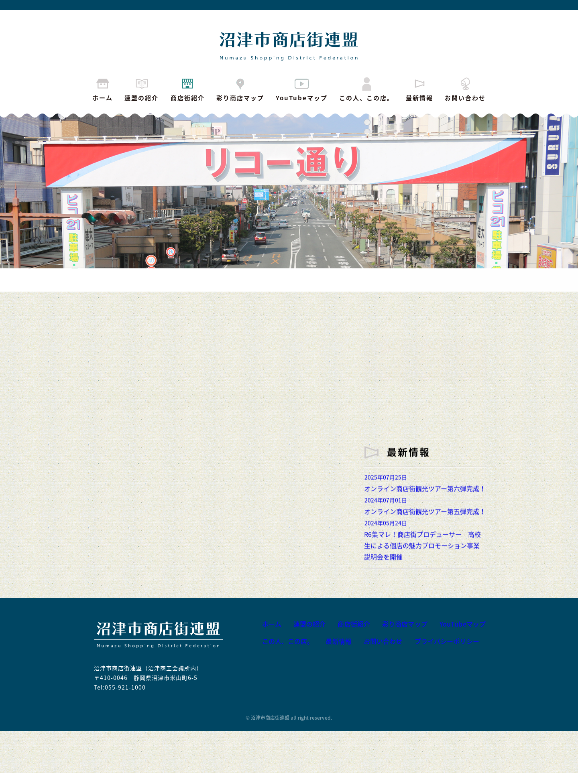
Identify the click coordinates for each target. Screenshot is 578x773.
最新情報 (419, 88)
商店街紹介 (188, 88)
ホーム (102, 88)
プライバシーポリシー (441, 683)
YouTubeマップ (302, 88)
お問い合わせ (465, 88)
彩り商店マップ (240, 88)
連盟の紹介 (141, 88)
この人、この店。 (366, 88)
